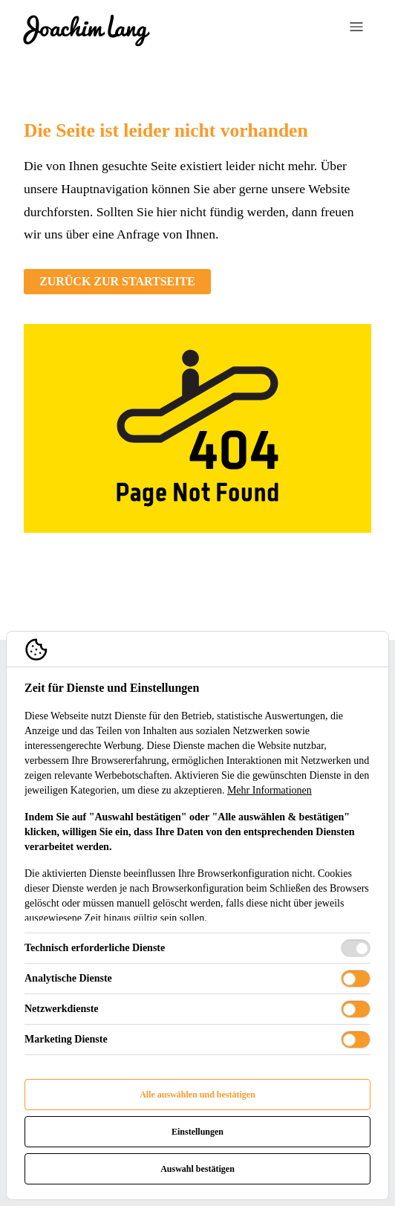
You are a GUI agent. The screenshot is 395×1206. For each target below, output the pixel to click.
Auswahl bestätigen (197, 1169)
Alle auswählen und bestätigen (197, 1094)
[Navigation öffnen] (356, 29)
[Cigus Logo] (86, 30)
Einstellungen (197, 1131)
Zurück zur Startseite (117, 281)
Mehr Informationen (269, 790)
